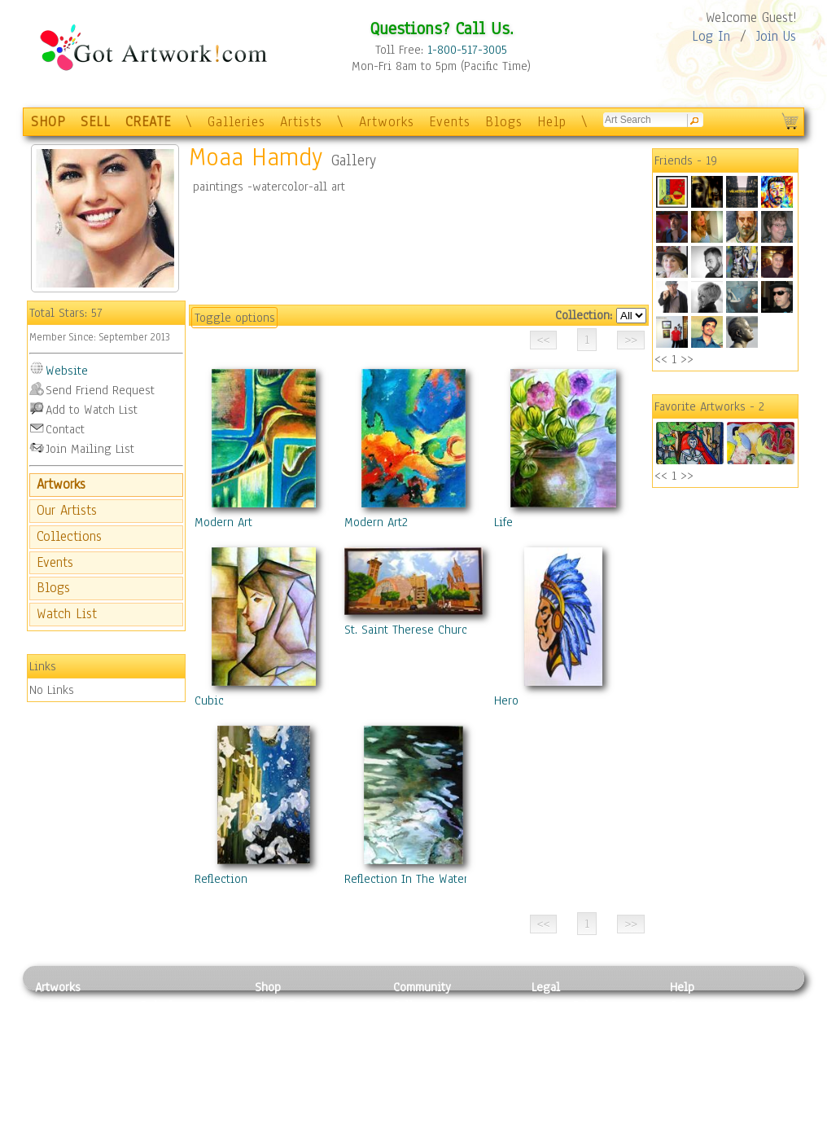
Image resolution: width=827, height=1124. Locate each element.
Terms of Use (565, 1024)
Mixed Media (69, 1078)
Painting (57, 1005)
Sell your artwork (438, 1078)
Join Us (776, 36)
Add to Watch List (92, 410)
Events (449, 121)
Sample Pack (703, 1024)
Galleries (236, 121)
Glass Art (164, 1096)
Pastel (157, 1024)
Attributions (558, 1042)
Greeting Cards (294, 1060)
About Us (693, 1042)
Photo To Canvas (297, 1005)
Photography (68, 1024)
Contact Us (698, 1005)
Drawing (57, 1042)
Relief (156, 1005)
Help (552, 121)
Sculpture (60, 1096)
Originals (279, 1096)
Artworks (386, 121)
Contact (65, 429)
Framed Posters (294, 1024)
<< (660, 359)
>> (687, 359)
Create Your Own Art (307, 1115)
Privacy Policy (568, 1005)
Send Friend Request (100, 390)
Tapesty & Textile (186, 1078)
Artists (301, 121)
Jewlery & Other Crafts (190, 1115)
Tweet (686, 1115)
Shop (268, 987)
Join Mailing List (90, 449)
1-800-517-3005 (467, 50)
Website (67, 370)
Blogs (504, 121)
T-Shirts (275, 1078)
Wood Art (164, 1042)
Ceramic (161, 1060)
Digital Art (62, 1060)
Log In (711, 36)
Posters (274, 1042)
